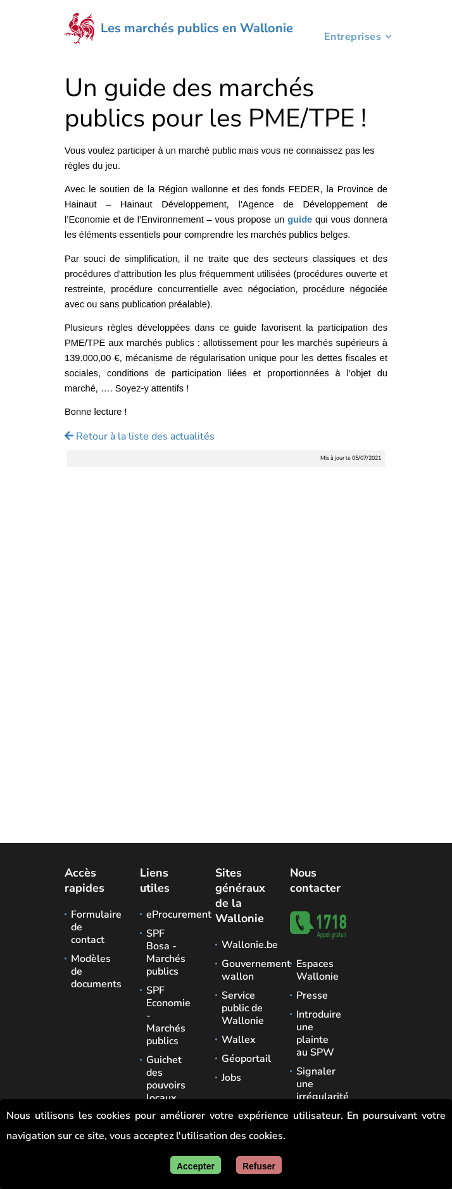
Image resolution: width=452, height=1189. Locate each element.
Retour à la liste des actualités (140, 436)
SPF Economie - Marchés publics (168, 1015)
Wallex (239, 1039)
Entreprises (352, 39)
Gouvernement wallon (244, 970)
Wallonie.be (244, 945)
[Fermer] (259, 1165)
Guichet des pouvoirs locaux (165, 1079)
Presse (312, 995)
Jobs (231, 1077)
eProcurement (168, 914)
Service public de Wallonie (243, 1008)
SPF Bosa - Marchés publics (165, 952)
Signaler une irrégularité (318, 1084)
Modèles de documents (93, 971)
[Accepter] (195, 1165)
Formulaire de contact (93, 927)
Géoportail (244, 1058)
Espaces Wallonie (317, 970)
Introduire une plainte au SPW (318, 1033)
